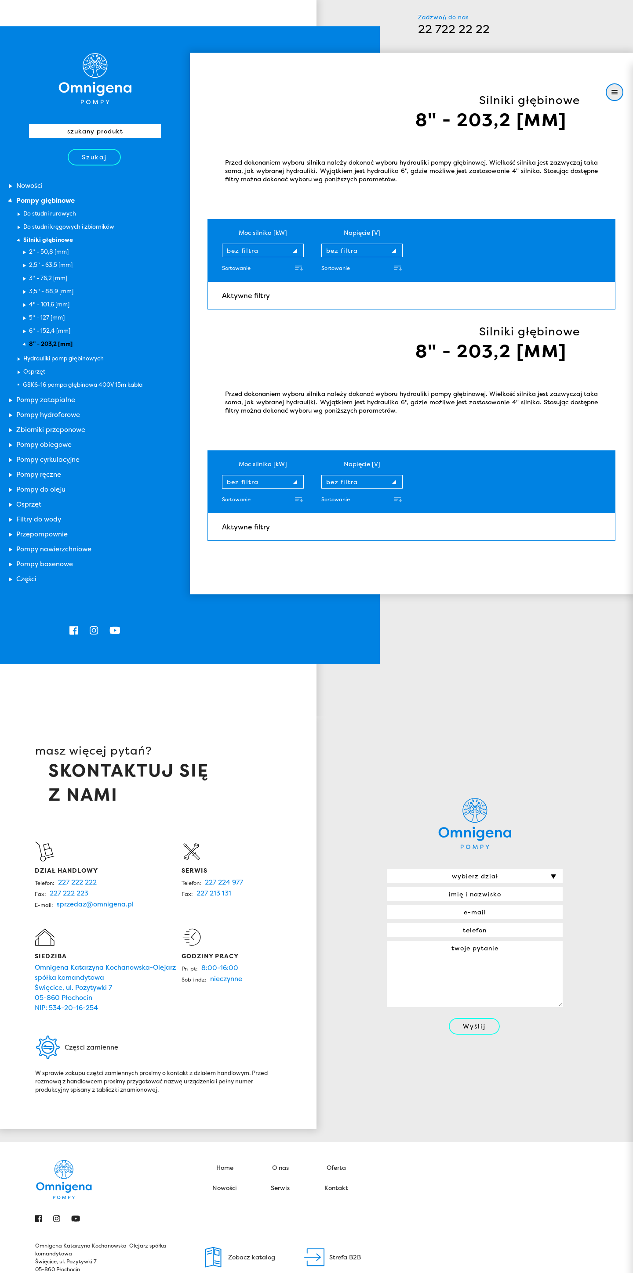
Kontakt (336, 1122)
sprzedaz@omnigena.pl (95, 838)
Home (224, 1101)
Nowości (224, 1122)
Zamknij (549, 1258)
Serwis (280, 1122)
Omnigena (474, 758)
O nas (280, 1101)
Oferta (336, 1101)
